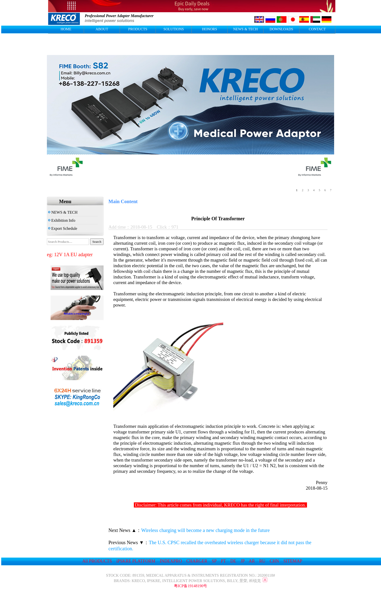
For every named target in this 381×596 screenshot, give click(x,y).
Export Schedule (62, 228)
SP (214, 561)
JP (242, 561)
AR (252, 561)
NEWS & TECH (245, 29)
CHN (274, 561)
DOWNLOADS (281, 29)
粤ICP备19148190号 (190, 586)
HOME (66, 29)
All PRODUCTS (97, 561)
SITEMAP (292, 561)
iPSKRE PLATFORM (135, 561)
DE (233, 561)
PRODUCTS (137, 29)
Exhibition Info (61, 220)
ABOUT (101, 29)
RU (262, 561)
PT (223, 561)
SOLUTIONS (173, 29)
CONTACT (317, 29)
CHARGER (196, 561)
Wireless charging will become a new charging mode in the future (205, 530)
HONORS (209, 29)
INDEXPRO (171, 561)
